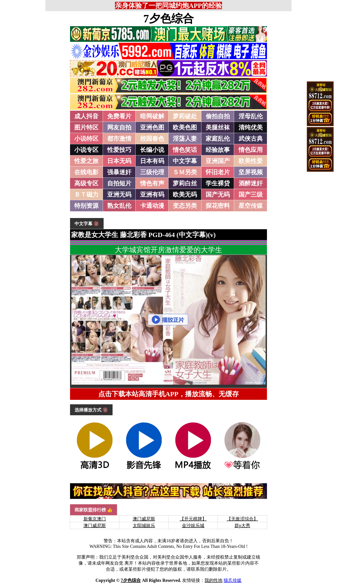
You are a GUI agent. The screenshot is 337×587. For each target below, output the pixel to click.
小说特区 (86, 138)
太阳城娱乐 (144, 525)
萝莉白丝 (185, 183)
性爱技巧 (119, 149)
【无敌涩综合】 (242, 518)
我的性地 (213, 580)
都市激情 (119, 138)
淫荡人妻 (185, 138)
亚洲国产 (218, 161)
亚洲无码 (119, 194)
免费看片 (119, 116)
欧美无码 (185, 194)
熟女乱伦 (119, 205)
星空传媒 (251, 205)
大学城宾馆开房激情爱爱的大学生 (168, 250)
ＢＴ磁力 (86, 194)
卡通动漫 (152, 205)
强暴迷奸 (119, 172)
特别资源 (86, 205)
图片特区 (86, 127)
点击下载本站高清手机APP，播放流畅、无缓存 (168, 394)
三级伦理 (152, 172)
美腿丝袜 (218, 127)
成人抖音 (86, 116)
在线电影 (86, 172)
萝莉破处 (185, 116)
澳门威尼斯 (144, 518)
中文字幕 (185, 161)
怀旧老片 (218, 172)
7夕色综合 (168, 18)
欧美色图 (185, 127)
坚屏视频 (251, 172)
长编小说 (152, 149)
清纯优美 (251, 127)
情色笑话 (185, 149)
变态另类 (185, 205)
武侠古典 (251, 138)
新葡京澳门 (94, 518)
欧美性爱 (251, 161)
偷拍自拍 (218, 116)
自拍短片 (119, 183)
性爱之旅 (86, 161)
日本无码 (119, 161)
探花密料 (218, 205)
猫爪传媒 (232, 580)
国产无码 (218, 194)
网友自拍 (119, 127)
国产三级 (251, 194)
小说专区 (86, 149)
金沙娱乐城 (193, 525)
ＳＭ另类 (185, 172)
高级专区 (86, 183)
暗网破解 (152, 116)
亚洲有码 (152, 194)
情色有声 (152, 183)
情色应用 (251, 149)
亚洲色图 (152, 127)
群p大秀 (242, 525)
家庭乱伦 (218, 138)
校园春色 (152, 138)
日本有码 (152, 161)
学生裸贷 (218, 183)
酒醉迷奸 (251, 183)
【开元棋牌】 (193, 518)
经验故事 (218, 149)
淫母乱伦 (251, 116)
